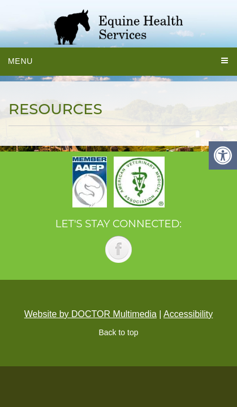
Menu (20, 61)
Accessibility (188, 314)
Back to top (118, 332)
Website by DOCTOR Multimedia (90, 314)
